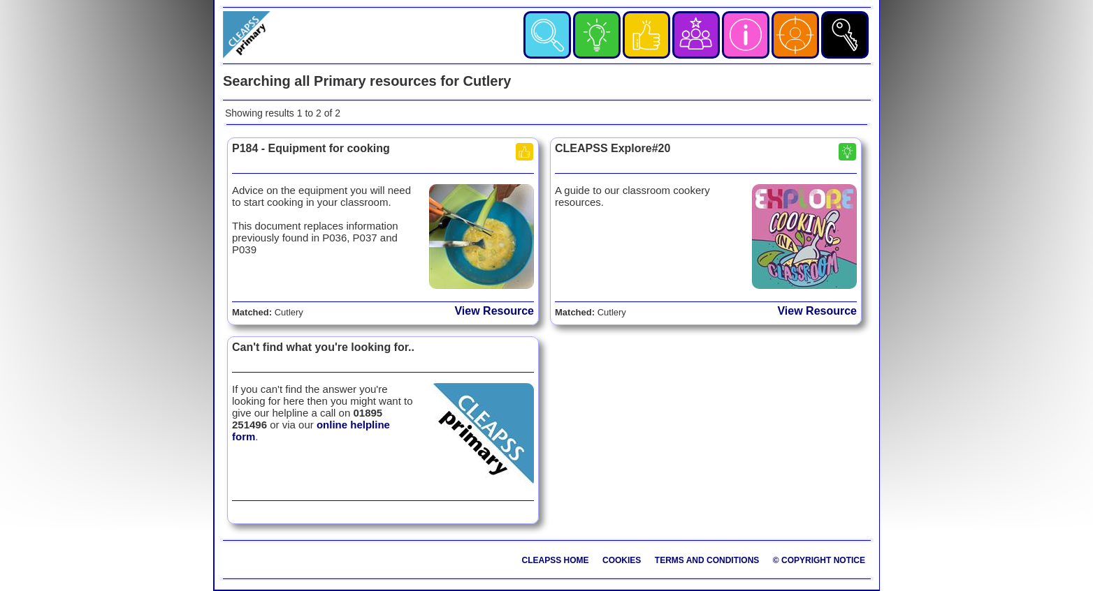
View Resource (494, 311)
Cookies (621, 560)
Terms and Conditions (707, 560)
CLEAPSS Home (555, 560)
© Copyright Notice (819, 560)
